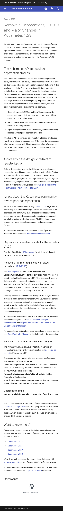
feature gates (13, 272)
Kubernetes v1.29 (11, 462)
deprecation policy (34, 470)
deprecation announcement (38, 233)
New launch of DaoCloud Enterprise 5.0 (25, 3)
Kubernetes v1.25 (15, 442)
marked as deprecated (16, 406)
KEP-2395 (20, 266)
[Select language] (51, 8)
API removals (28, 252)
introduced (41, 206)
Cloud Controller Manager (18, 334)
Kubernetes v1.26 (15, 446)
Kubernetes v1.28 (15, 454)
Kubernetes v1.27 (15, 450)
